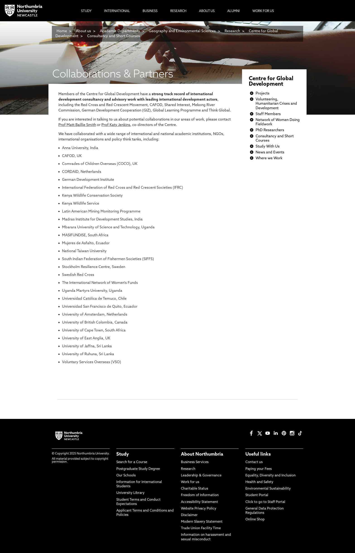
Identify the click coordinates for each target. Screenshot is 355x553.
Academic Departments (120, 31)
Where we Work (269, 158)
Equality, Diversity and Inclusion (270, 475)
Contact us (254, 462)
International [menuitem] (117, 11)
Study (122, 454)
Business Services (195, 462)
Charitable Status (194, 488)
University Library (130, 493)
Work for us (190, 482)
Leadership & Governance (201, 475)
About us (83, 31)
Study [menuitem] (86, 11)
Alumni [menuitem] (233, 11)
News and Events (270, 152)
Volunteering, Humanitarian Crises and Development (276, 104)
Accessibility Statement (199, 502)
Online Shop (255, 519)
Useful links (258, 454)
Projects (262, 93)
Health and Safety (259, 482)
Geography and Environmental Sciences (182, 31)
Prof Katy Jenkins (115, 125)
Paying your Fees (258, 469)
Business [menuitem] (150, 11)
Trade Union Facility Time (201, 528)
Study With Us (268, 146)
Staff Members (268, 114)
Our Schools (126, 475)
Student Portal (256, 495)
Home (62, 31)
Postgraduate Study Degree (138, 469)
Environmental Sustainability (268, 488)
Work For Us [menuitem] (263, 11)
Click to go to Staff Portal (265, 502)
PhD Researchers (270, 130)
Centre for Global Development (271, 81)
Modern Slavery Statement (202, 522)
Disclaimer (189, 515)
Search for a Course (131, 462)
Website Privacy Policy (198, 508)
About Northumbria (202, 454)
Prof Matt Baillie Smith (77, 125)
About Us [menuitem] (207, 11)
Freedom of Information (200, 495)
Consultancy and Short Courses (113, 36)
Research (232, 31)
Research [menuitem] (178, 11)
